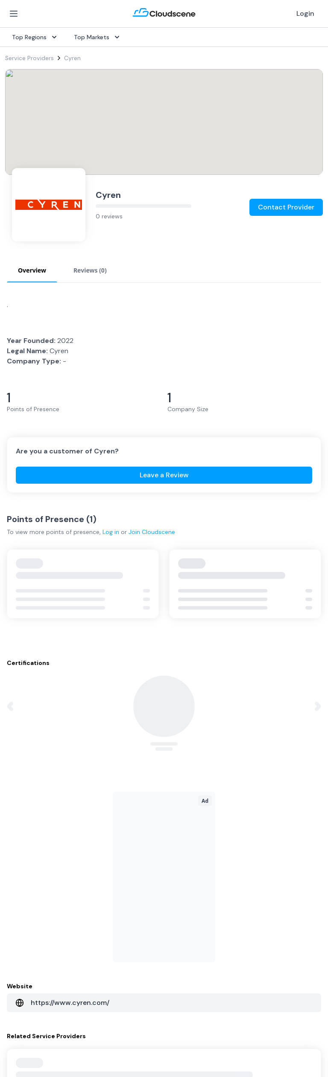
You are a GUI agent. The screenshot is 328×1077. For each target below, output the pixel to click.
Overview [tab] (32, 270)
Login (305, 13)
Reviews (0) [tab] (90, 270)
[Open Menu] (13, 13)
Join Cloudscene (152, 532)
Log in (110, 532)
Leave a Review (164, 474)
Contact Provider (286, 207)
